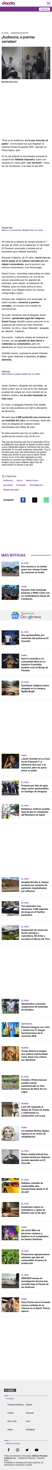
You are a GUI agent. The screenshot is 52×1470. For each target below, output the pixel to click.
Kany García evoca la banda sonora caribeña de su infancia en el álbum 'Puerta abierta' (35, 1306)
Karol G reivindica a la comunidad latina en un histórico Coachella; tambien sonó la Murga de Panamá (34, 664)
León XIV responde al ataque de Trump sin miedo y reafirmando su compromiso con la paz (35, 1111)
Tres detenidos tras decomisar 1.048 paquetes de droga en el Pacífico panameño (34, 910)
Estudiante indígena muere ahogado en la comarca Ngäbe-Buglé (35, 688)
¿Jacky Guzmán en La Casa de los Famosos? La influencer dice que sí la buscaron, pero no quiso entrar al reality (35, 765)
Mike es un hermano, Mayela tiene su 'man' (22, 230)
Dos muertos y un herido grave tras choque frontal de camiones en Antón (34, 569)
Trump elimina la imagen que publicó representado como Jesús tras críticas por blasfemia (34, 1055)
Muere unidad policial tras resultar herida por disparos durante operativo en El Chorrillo (35, 1158)
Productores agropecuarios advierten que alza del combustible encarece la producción (35, 1258)
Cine (28, 1421)
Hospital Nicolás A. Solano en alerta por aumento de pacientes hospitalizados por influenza (35, 886)
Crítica (10, 1413)
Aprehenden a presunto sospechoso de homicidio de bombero (34, 1007)
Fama (24, 586)
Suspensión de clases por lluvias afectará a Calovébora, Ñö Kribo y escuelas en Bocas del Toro (35, 934)
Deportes (26, 1024)
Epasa (29, 1404)
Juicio (19, 480)
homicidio (21, 485)
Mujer (10, 1429)
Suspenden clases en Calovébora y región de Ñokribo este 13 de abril (33, 1210)
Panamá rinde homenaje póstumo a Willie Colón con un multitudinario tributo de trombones (35, 594)
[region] (26, 22)
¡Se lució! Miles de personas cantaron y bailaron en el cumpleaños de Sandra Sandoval (34, 1234)
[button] (23, 500)
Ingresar (44, 9)
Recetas (30, 1413)
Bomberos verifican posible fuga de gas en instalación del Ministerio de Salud (35, 812)
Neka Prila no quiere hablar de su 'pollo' (21, 374)
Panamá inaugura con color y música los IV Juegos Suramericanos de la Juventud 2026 (35, 1031)
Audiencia (8, 480)
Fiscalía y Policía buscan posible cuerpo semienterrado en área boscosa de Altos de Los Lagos (34, 1086)
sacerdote (8, 485)
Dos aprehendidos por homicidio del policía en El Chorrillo (34, 638)
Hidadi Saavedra (11, 490)
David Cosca (32, 480)
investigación (36, 485)
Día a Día (11, 1421)
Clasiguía (30, 1429)
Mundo (25, 1048)
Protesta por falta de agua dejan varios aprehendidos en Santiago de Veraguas (35, 788)
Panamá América (15, 1404)
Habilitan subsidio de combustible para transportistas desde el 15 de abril (34, 1187)
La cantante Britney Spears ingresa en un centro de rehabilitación (35, 1134)
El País (25, 563)
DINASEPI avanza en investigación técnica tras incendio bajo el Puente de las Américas (35, 1282)
